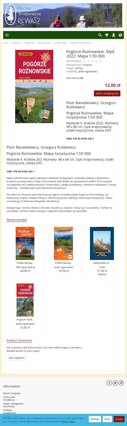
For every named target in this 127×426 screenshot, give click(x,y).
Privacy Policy (67, 421)
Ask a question (16, 358)
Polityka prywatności (9, 408)
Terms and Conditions (9, 395)
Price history (74, 78)
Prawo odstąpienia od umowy (13, 401)
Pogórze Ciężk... (25, 320)
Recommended (18, 220)
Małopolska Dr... (101, 263)
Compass (87, 64)
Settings (95, 419)
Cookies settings (12, 413)
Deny (107, 419)
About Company (12, 389)
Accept (119, 419)
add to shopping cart (107, 93)
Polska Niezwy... (25, 263)
